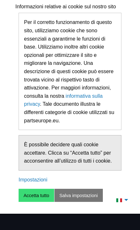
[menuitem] (120, 200)
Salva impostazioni (78, 195)
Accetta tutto (36, 195)
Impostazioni (33, 179)
